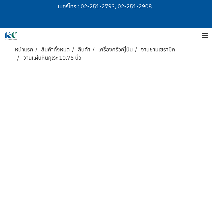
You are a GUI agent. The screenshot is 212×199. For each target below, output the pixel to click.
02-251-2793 (98, 6)
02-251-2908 (135, 6)
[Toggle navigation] (205, 36)
